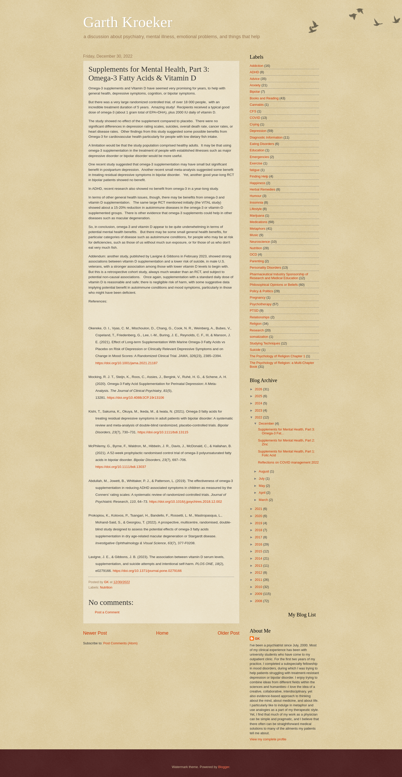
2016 (259, 544)
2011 (259, 580)
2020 (259, 516)
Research (257, 330)
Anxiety (255, 85)
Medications (258, 222)
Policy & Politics (261, 291)
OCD (253, 254)
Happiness (257, 183)
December (267, 423)
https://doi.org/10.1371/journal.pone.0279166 (147, 571)
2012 (259, 572)
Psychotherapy (261, 304)
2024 (259, 403)
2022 (259, 417)
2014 (259, 558)
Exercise (256, 163)
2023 (259, 410)
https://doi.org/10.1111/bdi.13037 (120, 467)
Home (162, 633)
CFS (253, 111)
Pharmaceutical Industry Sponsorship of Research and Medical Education (279, 276)
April (262, 493)
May (262, 486)
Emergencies (259, 157)
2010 (259, 587)
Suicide (255, 350)
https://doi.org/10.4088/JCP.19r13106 (135, 398)
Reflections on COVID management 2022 (288, 462)
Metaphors (257, 228)
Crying (254, 124)
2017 (259, 537)
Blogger (223, 767)
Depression (258, 131)
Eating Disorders (262, 144)
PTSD (254, 310)
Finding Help (259, 176)
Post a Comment (107, 612)
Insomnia (256, 202)
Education (257, 150)
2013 (259, 566)
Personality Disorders (265, 267)
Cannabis (257, 105)
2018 (259, 530)
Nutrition (106, 587)
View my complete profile (268, 739)
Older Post (228, 633)
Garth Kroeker (127, 22)
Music (254, 235)
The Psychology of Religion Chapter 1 (277, 356)
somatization (259, 337)
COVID (255, 118)
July (262, 478)
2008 (259, 601)
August (264, 471)
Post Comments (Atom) (120, 643)
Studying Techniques (265, 343)
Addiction (256, 66)
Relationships (259, 317)
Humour (256, 196)
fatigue (255, 170)
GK (257, 638)
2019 (259, 523)
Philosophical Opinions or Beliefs (274, 285)
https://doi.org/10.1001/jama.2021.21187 (126, 363)
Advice (255, 79)
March (264, 500)
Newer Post (95, 633)
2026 (259, 389)
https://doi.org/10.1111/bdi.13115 (163, 432)
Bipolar (255, 91)
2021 (259, 509)
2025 (259, 396)
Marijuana (257, 215)
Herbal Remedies (262, 189)
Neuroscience (260, 242)
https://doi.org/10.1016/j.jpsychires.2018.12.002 (185, 501)
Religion (256, 324)
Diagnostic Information (266, 137)
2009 (259, 594)
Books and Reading (264, 98)
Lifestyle (256, 209)
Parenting (257, 261)
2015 (259, 551)
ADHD (254, 72)
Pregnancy (258, 297)
